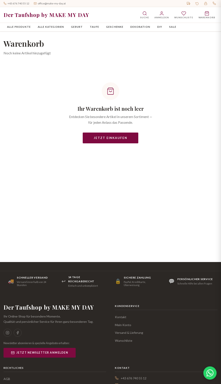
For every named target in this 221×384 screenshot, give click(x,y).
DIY (159, 26)
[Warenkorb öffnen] (206, 14)
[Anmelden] (161, 14)
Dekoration (140, 26)
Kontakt (120, 317)
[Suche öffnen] (144, 14)
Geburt (77, 26)
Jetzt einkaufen (110, 138)
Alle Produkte (19, 26)
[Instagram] (7, 333)
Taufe (94, 26)
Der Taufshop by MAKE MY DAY (46, 14)
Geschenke (114, 26)
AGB (7, 379)
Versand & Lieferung (129, 332)
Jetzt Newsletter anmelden (39, 352)
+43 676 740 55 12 (16, 3)
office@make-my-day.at (50, 3)
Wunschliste (123, 340)
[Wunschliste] (183, 14)
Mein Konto (123, 325)
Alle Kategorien (51, 26)
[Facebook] (18, 333)
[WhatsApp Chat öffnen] (210, 373)
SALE (172, 26)
